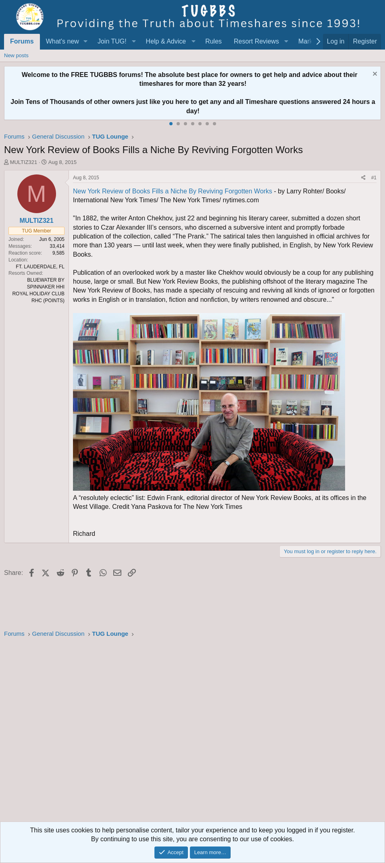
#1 (374, 177)
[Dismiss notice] (373, 75)
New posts (16, 55)
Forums (22, 41)
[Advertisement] (192, 732)
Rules (213, 41)
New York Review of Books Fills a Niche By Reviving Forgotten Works (172, 191)
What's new (62, 41)
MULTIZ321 (23, 162)
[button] (86, 41)
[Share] (363, 178)
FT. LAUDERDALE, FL (40, 267)
